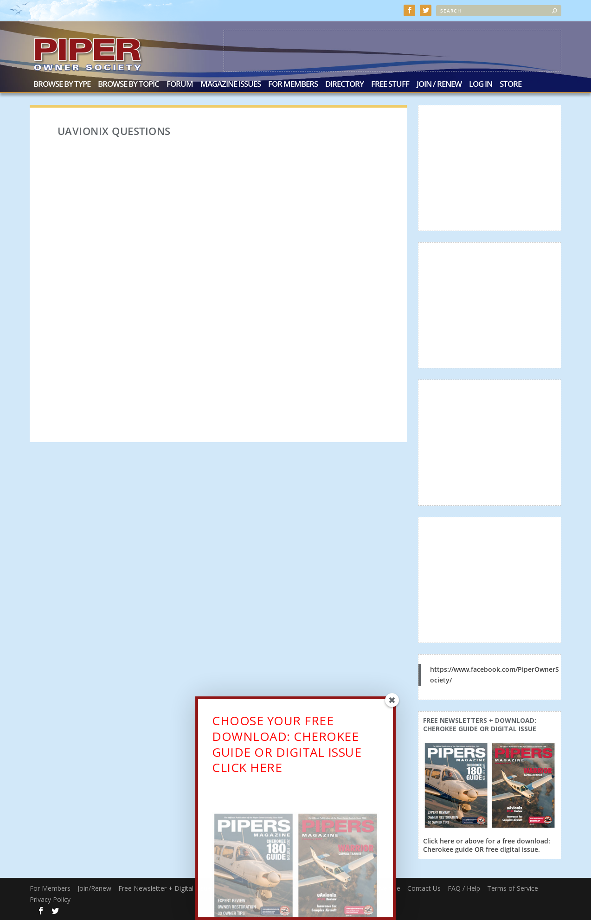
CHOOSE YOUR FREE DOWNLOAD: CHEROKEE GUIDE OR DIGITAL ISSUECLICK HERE (286, 747)
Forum (180, 84)
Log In (480, 84)
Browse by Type (61, 84)
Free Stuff (390, 84)
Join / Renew (439, 84)
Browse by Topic (128, 84)
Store (510, 84)
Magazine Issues (230, 84)
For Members (293, 84)
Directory (344, 84)
